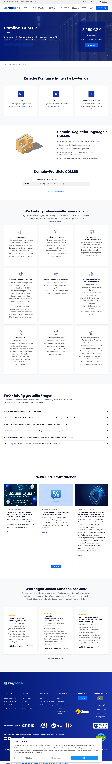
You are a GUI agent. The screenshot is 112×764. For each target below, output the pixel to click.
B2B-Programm (75, 8)
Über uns (91, 8)
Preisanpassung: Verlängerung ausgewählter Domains (55, 513)
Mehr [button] (97, 643)
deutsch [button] (103, 2)
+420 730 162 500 (10, 2)
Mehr (9, 532)
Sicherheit (91, 509)
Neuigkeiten (60, 701)
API (61, 7)
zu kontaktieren (19, 402)
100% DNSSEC (26, 698)
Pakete (66, 7)
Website (61, 106)
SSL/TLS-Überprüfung (46, 705)
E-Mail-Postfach (26, 106)
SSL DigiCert (95, 107)
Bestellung (91, 45)
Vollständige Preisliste (56, 191)
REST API (42, 698)
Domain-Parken (9, 705)
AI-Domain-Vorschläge (28, 708)
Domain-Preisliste (41, 8)
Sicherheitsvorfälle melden (62, 712)
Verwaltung (102, 8)
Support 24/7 (100, 705)
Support (84, 7)
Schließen (62, 758)
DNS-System (25, 701)
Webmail (86, 2)
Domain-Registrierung (10, 698)
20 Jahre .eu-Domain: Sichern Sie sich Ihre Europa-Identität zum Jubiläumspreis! (19, 514)
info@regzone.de (36, 2)
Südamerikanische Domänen (12, 45)
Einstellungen (77, 758)
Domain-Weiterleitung (10, 708)
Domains (33, 7)
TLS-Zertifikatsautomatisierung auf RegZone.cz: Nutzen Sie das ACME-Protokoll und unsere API (91, 514)
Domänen (12, 64)
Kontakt (59, 708)
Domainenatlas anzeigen (46, 701)
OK (91, 758)
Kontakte (95, 2)
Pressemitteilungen (63, 705)
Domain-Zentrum (52, 8)
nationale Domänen (27, 45)
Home (25, 7)
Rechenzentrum (26, 705)
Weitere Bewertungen (56, 658)
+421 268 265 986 (23, 2)
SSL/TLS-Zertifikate (10, 701)
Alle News (56, 566)
